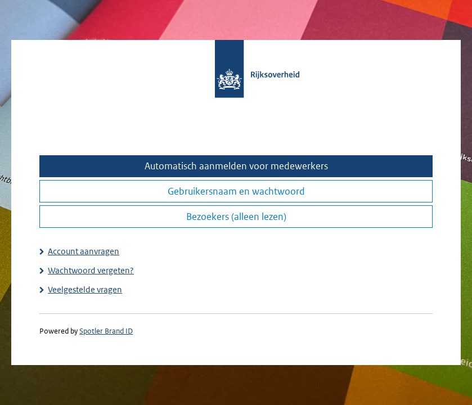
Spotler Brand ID (106, 331)
